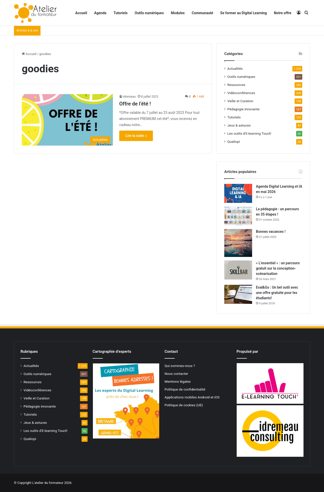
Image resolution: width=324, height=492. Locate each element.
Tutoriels (120, 13)
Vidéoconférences (241, 93)
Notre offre (282, 13)
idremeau (129, 96)
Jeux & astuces (239, 125)
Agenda (100, 13)
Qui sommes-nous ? (180, 366)
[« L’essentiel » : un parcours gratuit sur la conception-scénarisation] (238, 269)
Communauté (202, 13)
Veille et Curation (240, 101)
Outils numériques (149, 13)
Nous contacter (176, 374)
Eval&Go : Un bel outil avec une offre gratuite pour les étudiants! (277, 292)
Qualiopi (233, 141)
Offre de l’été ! (135, 104)
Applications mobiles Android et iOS (192, 397)
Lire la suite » (136, 136)
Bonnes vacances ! (271, 232)
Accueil (81, 13)
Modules (178, 13)
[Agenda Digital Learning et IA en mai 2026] (238, 193)
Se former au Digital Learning (243, 13)
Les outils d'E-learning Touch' (249, 133)
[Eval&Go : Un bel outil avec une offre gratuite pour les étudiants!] (238, 294)
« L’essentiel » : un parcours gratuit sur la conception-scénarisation (278, 268)
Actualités (235, 68)
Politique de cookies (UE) (184, 405)
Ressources (236, 85)
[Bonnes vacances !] (238, 243)
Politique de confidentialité (185, 389)
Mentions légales (178, 381)
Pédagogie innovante (243, 109)
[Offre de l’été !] (67, 120)
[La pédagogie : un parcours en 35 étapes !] (238, 215)
